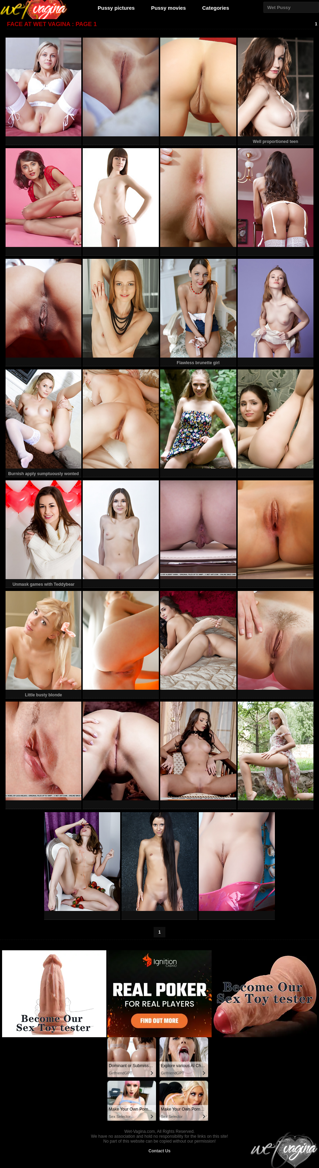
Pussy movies (168, 8)
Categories (215, 8)
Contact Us (159, 1151)
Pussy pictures (116, 8)
